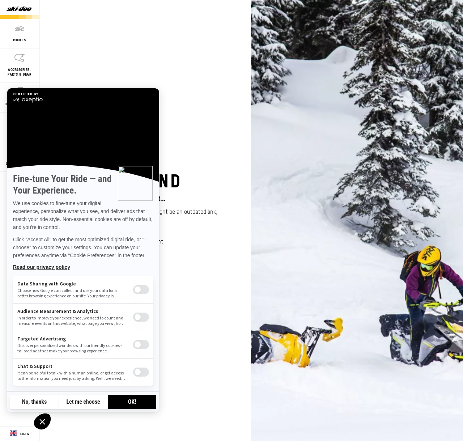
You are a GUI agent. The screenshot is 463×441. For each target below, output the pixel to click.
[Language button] (19, 434)
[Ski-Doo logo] (19, 9)
